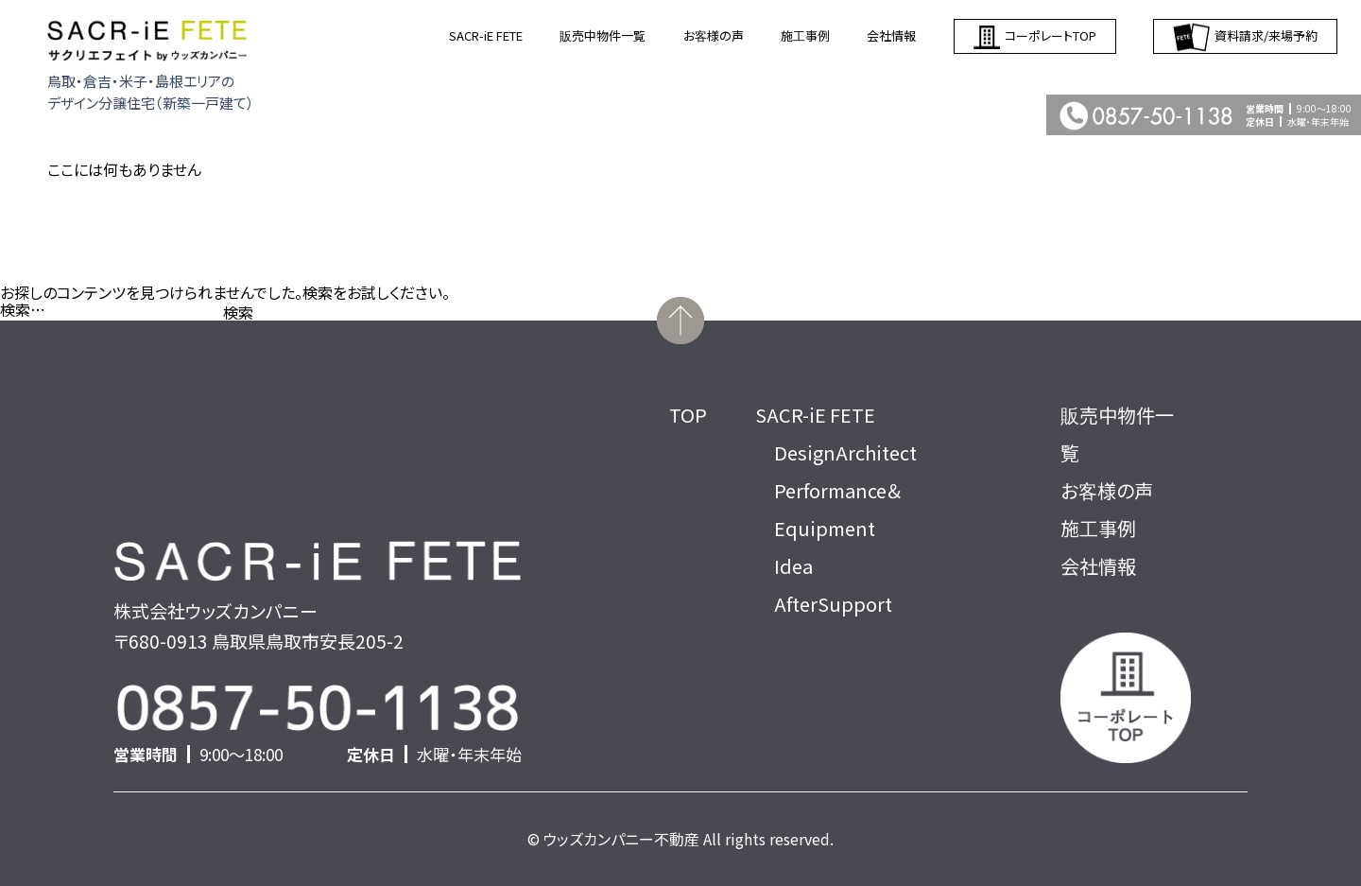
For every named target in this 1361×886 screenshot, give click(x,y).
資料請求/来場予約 (1245, 36)
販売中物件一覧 (603, 35)
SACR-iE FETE (486, 35)
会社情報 (891, 35)
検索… (22, 309)
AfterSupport (833, 603)
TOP (688, 414)
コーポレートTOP (1034, 36)
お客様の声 (713, 35)
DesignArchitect (845, 452)
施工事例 (805, 35)
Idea (793, 566)
